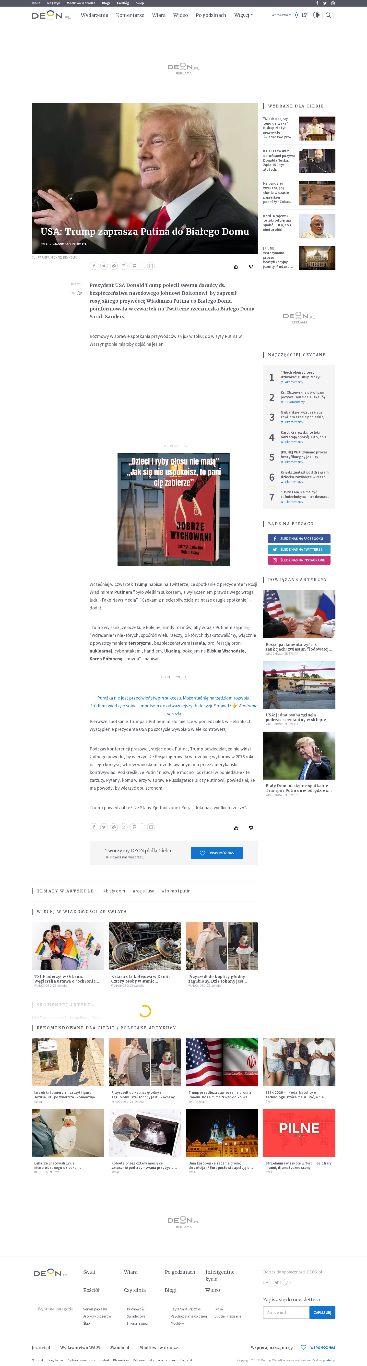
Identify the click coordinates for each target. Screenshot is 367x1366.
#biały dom (114, 891)
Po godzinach (211, 15)
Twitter (325, 3)
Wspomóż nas (217, 853)
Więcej (241, 15)
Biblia (36, 3)
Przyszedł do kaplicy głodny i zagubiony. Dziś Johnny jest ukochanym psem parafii (218, 981)
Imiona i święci (137, 1323)
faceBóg (123, 3)
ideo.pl (330, 1360)
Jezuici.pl (41, 1347)
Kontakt (104, 1360)
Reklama (139, 1360)
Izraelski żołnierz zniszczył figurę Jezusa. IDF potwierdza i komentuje (64, 1094)
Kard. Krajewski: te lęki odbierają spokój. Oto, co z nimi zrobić (277, 223)
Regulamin (55, 1360)
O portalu (38, 1360)
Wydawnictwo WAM (80, 1347)
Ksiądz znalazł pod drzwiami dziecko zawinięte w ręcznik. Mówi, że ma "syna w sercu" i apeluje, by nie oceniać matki (305, 479)
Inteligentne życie (220, 1275)
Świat (45, 244)
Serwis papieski (95, 1309)
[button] (316, 15)
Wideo (180, 15)
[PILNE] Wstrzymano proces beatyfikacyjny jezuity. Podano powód (276, 259)
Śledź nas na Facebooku (297, 538)
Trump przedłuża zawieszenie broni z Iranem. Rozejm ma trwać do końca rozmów (220, 1097)
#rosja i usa (143, 891)
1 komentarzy (292, 502)
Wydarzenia (94, 15)
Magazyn (53, 3)
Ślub (86, 1323)
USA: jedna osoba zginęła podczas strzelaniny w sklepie (296, 717)
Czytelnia (135, 1290)
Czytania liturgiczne (186, 1309)
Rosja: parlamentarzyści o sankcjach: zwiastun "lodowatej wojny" (297, 649)
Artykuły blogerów (97, 1316)
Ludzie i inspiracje (227, 1316)
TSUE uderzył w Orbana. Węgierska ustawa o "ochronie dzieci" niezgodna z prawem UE (66, 981)
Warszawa (280, 15)
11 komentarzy (293, 402)
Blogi (106, 3)
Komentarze (130, 15)
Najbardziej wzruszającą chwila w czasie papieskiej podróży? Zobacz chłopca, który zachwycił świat (277, 197)
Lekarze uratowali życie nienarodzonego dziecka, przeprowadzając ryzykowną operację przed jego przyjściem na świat (66, 1170)
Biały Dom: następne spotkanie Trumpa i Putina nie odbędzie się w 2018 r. (299, 790)
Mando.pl (119, 1347)
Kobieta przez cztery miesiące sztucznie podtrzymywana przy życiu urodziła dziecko (142, 1168)
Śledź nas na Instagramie (298, 560)
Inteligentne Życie (48, 1172)
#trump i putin (176, 891)
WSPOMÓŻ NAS (318, 1347)
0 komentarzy (292, 422)
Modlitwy (178, 1323)
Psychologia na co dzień (189, 1316)
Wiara (159, 15)
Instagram (333, 3)
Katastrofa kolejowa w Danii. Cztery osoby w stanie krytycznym (140, 981)
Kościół (91, 1290)
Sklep (140, 3)
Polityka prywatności (81, 1360)
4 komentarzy (292, 382)
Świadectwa (136, 1316)
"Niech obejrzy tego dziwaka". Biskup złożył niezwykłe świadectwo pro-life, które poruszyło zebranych (277, 134)
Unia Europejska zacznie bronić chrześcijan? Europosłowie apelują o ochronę (219, 1168)
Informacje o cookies (163, 1360)
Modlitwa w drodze (81, 3)
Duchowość (136, 1309)
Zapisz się (322, 1312)
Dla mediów (121, 1360)
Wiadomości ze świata (69, 244)
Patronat (186, 1360)
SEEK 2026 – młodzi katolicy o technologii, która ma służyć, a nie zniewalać (295, 1097)
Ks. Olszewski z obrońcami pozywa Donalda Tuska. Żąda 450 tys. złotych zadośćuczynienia (279, 162)
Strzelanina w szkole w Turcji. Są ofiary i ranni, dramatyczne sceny (299, 1165)
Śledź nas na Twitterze (297, 549)
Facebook (317, 3)
